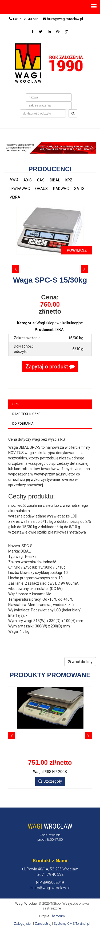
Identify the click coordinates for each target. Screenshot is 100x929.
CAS (41, 180)
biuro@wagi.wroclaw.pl (63, 19)
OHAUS (41, 188)
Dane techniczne (26, 414)
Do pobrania (22, 423)
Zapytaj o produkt (50, 366)
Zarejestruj (43, 924)
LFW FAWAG (20, 188)
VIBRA (15, 197)
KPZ (68, 180)
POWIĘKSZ (77, 250)
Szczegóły (50, 781)
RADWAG (61, 188)
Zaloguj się (22, 924)
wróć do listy (80, 662)
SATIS (79, 188)
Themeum (57, 916)
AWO (14, 179)
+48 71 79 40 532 (23, 19)
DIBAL (55, 180)
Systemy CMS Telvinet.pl (72, 924)
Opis (15, 404)
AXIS (27, 180)
